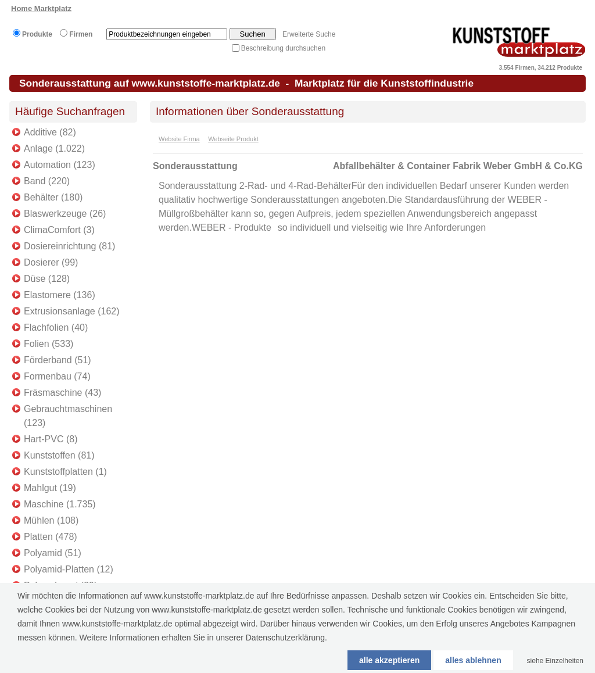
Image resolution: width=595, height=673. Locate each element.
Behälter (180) (53, 197)
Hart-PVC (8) (50, 439)
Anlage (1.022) (54, 148)
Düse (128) (47, 279)
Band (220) (47, 181)
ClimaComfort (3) (59, 230)
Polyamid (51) (52, 553)
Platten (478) (50, 537)
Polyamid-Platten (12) (68, 569)
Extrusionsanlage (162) (72, 311)
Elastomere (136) (59, 295)
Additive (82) (50, 132)
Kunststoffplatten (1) (65, 472)
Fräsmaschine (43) (62, 393)
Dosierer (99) (51, 262)
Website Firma (179, 138)
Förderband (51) (57, 360)
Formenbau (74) (57, 376)
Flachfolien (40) (56, 327)
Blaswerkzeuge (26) (65, 214)
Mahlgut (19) (50, 488)
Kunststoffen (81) (59, 455)
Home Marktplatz (41, 8)
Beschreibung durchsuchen (283, 48)
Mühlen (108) (51, 520)
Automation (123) (59, 165)
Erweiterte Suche (308, 34)
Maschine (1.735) (60, 504)
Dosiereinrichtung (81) (69, 246)
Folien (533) (48, 344)
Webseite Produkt (233, 138)
